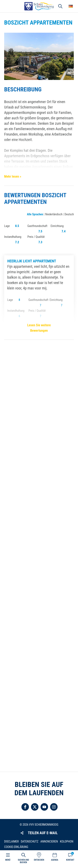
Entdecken (39, 860)
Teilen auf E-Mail (43, 833)
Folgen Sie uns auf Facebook (25, 807)
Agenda (54, 860)
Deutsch (69, 214)
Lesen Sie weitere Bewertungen (39, 328)
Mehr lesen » (12, 176)
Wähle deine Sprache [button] (71, 6)
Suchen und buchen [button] (60, 6)
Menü (7, 860)
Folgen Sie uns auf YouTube (44, 807)
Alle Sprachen (35, 214)
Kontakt (70, 860)
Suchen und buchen (23, 861)
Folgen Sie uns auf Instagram (54, 807)
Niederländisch (53, 214)
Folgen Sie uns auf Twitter (34, 807)
